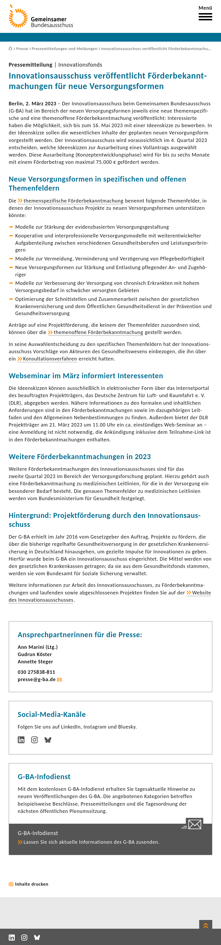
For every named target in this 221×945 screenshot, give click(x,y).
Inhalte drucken (32, 884)
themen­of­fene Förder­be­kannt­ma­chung (98, 332)
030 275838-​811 (36, 672)
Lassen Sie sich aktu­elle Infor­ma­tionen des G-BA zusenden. (92, 842)
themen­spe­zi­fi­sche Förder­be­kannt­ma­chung (73, 201)
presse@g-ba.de (37, 679)
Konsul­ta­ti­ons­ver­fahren (50, 359)
